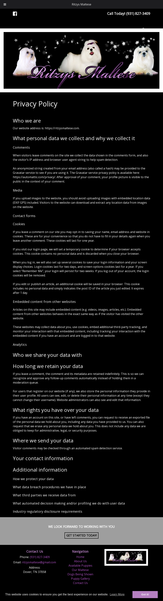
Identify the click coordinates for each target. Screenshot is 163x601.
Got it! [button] (145, 594)
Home (80, 557)
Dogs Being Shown (80, 574)
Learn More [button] (117, 594)
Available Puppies (80, 566)
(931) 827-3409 (40, 557)
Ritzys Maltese (81, 4)
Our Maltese (80, 570)
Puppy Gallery (80, 579)
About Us (80, 561)
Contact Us (80, 583)
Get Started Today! (81, 535)
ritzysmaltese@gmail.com (39, 562)
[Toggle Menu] (5, 4)
